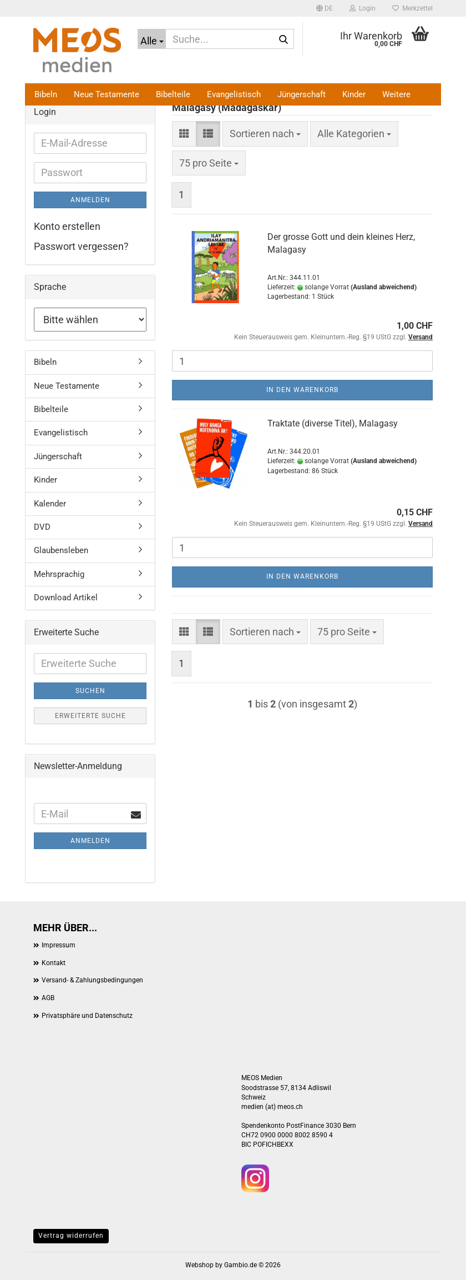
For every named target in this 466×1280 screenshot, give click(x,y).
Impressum (58, 945)
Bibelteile (173, 94)
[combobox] (265, 134)
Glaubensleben (61, 550)
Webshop (199, 1265)
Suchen (90, 691)
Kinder (354, 94)
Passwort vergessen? (81, 246)
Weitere (396, 94)
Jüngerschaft (301, 94)
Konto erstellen (67, 226)
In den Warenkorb (302, 390)
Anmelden (90, 200)
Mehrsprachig (59, 574)
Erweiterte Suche (90, 716)
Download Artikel (66, 598)
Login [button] (363, 8)
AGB (48, 998)
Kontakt (53, 963)
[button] (324, 8)
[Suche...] (152, 39)
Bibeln (45, 94)
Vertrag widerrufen (71, 1235)
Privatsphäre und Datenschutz (87, 1016)
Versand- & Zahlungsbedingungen (92, 980)
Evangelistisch (234, 94)
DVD (42, 527)
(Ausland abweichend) (384, 287)
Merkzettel (412, 8)
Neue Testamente (106, 94)
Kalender (50, 504)
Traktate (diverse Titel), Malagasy (332, 423)
